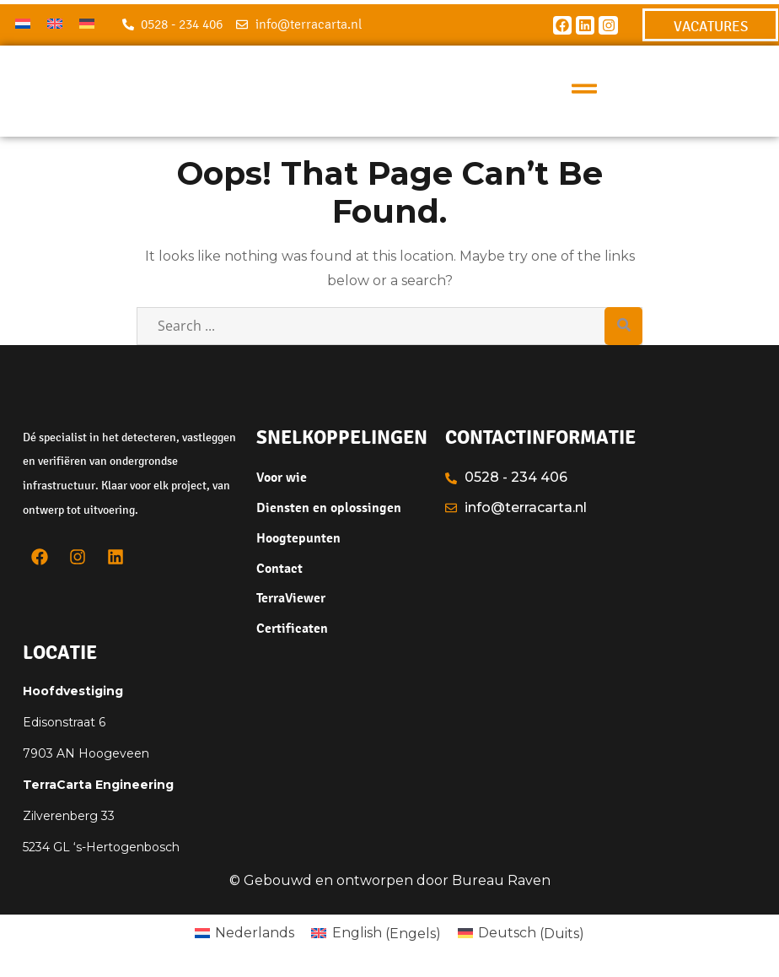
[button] (584, 91)
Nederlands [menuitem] (254, 933)
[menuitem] (23, 23)
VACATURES (711, 26)
